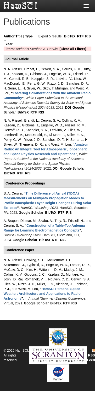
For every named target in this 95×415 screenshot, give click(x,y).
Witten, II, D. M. (50, 270)
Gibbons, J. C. (35, 274)
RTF (80, 36)
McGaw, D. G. (14, 270)
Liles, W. (80, 79)
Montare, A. (74, 274)
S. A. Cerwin (13, 193)
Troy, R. (60, 221)
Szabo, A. (46, 221)
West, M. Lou (61, 144)
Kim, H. (31, 270)
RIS (88, 36)
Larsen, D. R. (80, 265)
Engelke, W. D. (60, 74)
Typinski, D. (35, 265)
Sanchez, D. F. (77, 83)
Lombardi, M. (13, 135)
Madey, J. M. (73, 270)
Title (19, 36)
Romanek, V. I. (35, 279)
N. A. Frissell (13, 69)
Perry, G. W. (36, 83)
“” (46, 149)
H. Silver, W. (31, 88)
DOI (68, 107)
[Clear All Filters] (73, 49)
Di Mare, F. (57, 135)
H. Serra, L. (12, 88)
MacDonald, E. (15, 83)
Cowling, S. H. (34, 260)
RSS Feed (91, 355)
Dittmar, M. (28, 221)
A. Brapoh (11, 221)
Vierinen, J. (64, 284)
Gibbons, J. (38, 74)
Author (9, 36)
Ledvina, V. (64, 79)
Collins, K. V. (71, 69)
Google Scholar (72, 168)
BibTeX (69, 36)
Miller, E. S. (75, 135)
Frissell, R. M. (75, 125)
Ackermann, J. (14, 265)
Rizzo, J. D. (56, 83)
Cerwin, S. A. (50, 69)
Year (9, 44)
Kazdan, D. (19, 74)
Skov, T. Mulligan (55, 88)
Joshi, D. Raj (13, 279)
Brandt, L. (31, 69)
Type (29, 36)
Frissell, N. (76, 221)
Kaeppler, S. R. (42, 79)
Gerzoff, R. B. (19, 79)
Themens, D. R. (31, 144)
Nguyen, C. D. (58, 279)
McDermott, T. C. (60, 260)
